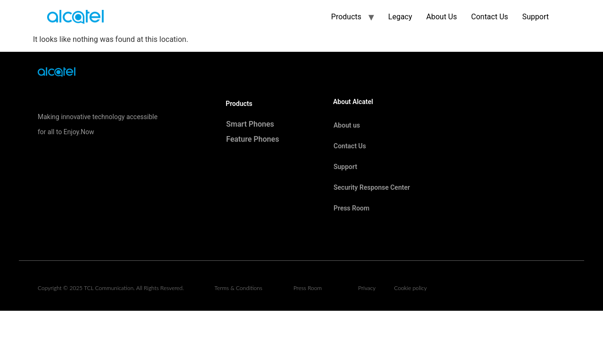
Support (535, 16)
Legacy (400, 16)
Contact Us (489, 16)
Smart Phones (250, 124)
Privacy (366, 287)
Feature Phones (252, 139)
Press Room (351, 208)
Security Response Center (372, 187)
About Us (441, 16)
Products (346, 16)
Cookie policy (410, 287)
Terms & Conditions (238, 287)
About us (347, 125)
